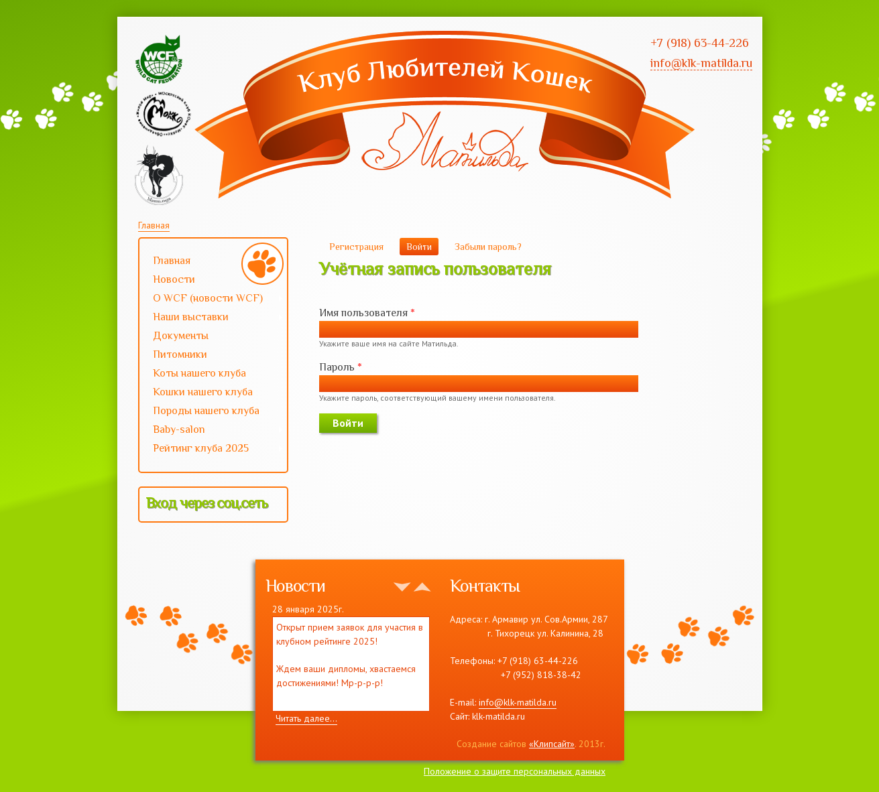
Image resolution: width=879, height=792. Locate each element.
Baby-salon (211, 430)
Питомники (180, 354)
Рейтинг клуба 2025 (211, 449)
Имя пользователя (367, 313)
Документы (181, 336)
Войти (422, 246)
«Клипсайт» (552, 744)
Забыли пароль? (488, 246)
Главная (154, 225)
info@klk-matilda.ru (517, 702)
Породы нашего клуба (206, 411)
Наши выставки (211, 318)
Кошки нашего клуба (203, 392)
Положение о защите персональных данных (514, 771)
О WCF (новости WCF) (211, 299)
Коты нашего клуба (199, 373)
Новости (174, 279)
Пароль (340, 367)
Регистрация (356, 246)
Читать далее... (306, 718)
